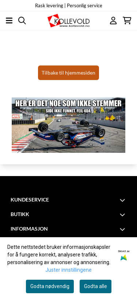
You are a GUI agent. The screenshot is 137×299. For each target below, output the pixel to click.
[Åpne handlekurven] (127, 20)
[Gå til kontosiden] (113, 20)
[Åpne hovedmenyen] (9, 20)
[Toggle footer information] (123, 200)
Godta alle (95, 286)
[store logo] (68, 20)
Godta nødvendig (49, 286)
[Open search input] (22, 20)
